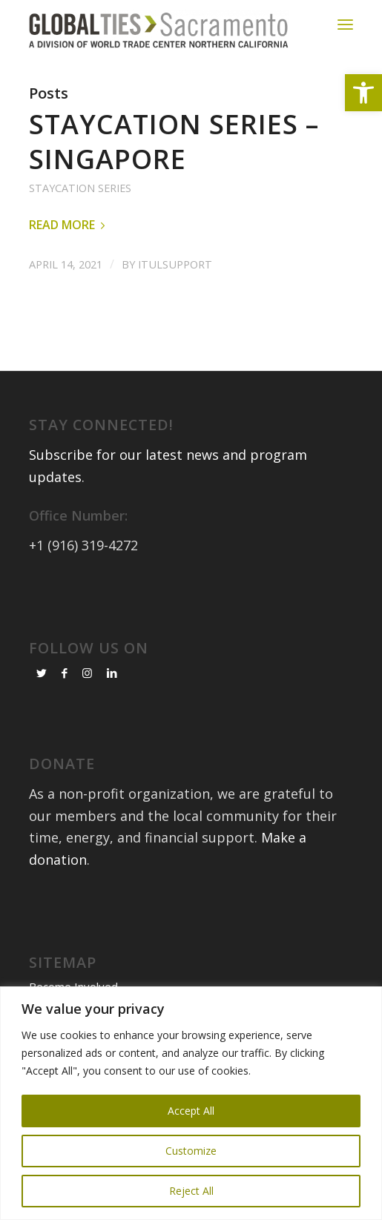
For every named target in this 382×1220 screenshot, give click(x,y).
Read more (70, 225)
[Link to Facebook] (64, 673)
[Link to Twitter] (41, 673)
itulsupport (175, 264)
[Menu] (345, 24)
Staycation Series (80, 188)
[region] (191, 1103)
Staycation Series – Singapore (174, 141)
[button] (363, 92)
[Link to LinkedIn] (112, 673)
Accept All (191, 1111)
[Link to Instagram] (87, 673)
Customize (191, 1151)
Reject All (191, 1191)
